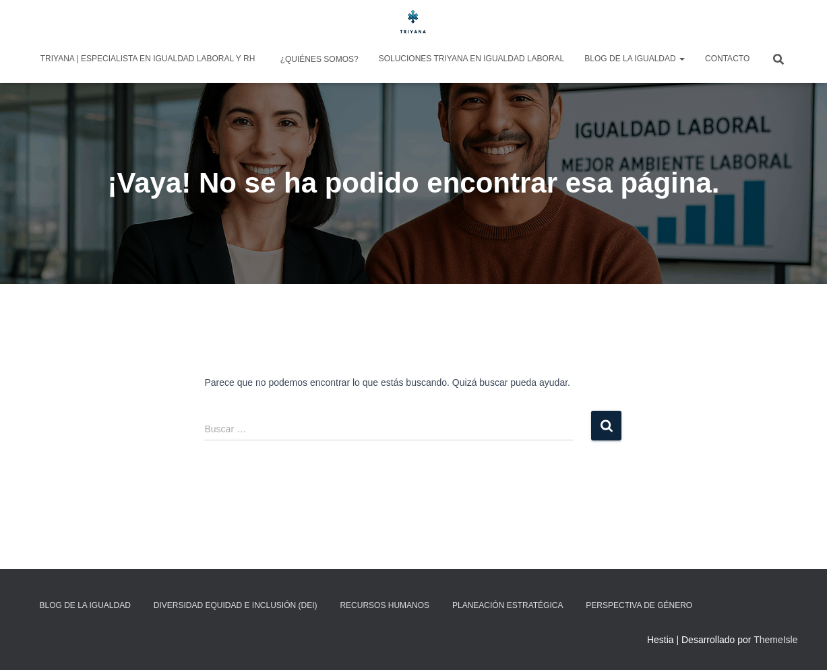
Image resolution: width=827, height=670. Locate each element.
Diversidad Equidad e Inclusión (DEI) (235, 605)
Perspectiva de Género (639, 605)
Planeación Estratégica (507, 605)
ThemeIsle (775, 639)
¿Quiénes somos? (318, 59)
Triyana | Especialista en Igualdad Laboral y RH (147, 58)
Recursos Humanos (384, 605)
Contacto (727, 58)
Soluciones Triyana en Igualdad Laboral (472, 58)
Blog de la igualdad (634, 58)
